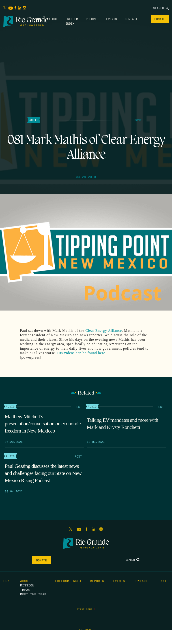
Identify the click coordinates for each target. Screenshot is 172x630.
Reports (92, 19)
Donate (159, 19)
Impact (26, 590)
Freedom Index (68, 581)
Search (161, 8)
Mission (27, 585)
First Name (86, 609)
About (53, 19)
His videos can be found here (81, 353)
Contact (131, 19)
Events (111, 19)
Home (37, 19)
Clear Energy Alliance (103, 330)
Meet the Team (33, 594)
